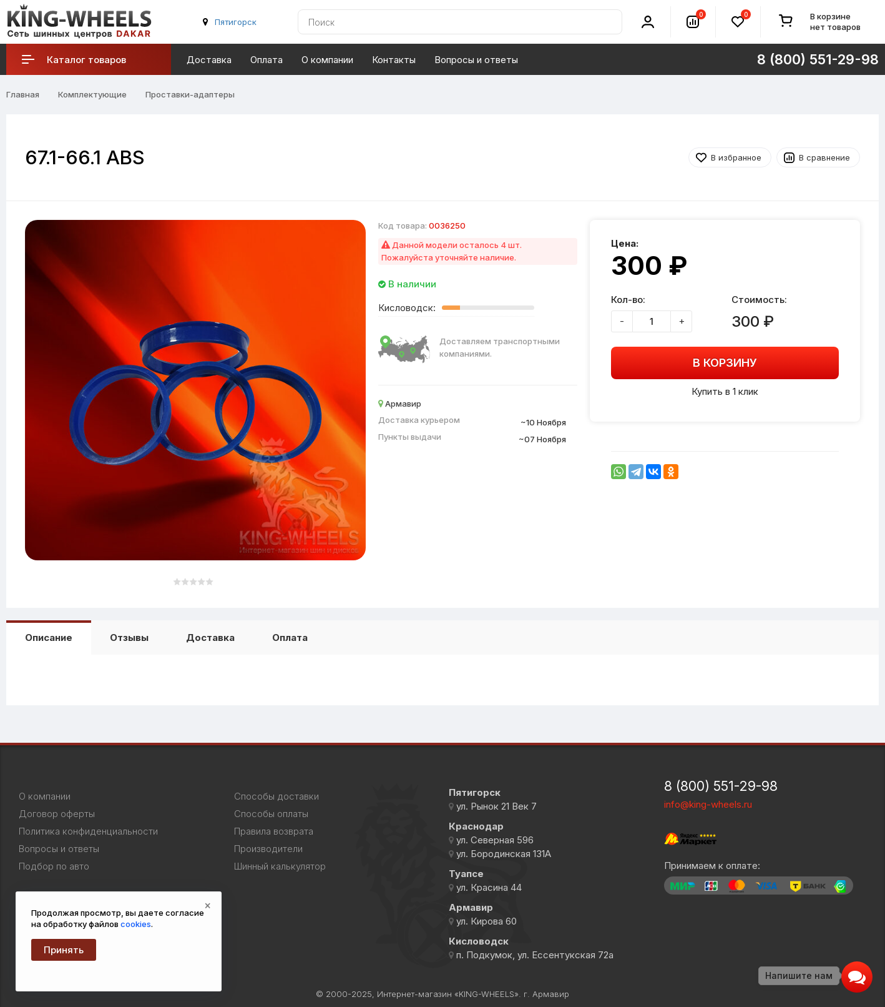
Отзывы (129, 637)
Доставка (209, 60)
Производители (268, 849)
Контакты (394, 60)
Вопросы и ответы (476, 60)
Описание (48, 637)
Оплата (266, 60)
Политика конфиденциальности (88, 831)
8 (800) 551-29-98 (818, 59)
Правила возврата (273, 831)
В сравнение (824, 157)
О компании (327, 60)
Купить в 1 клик (725, 391)
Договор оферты (57, 814)
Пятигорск (236, 22)
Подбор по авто (54, 866)
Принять (64, 950)
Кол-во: (628, 299)
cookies (135, 924)
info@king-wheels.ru (708, 804)
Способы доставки (276, 796)
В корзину (725, 362)
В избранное (736, 157)
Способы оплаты (271, 814)
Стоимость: (759, 299)
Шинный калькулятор (280, 866)
